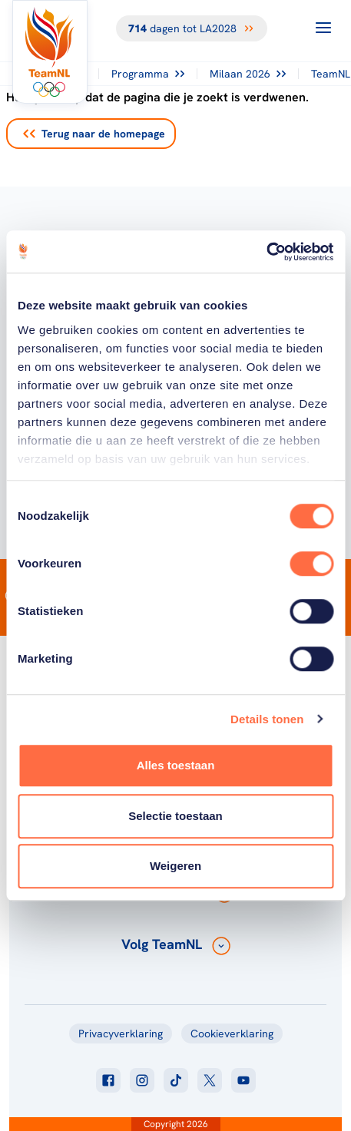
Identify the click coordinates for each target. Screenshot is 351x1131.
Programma (147, 73)
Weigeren (175, 865)
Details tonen (266, 719)
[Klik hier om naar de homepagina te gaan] (50, 52)
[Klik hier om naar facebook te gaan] (108, 1080)
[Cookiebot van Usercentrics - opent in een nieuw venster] (266, 252)
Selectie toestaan (175, 815)
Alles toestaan (176, 765)
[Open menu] (323, 27)
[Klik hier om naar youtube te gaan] (243, 1080)
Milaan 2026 (248, 73)
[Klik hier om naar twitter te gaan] (209, 1080)
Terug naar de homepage (94, 134)
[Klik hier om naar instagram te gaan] (142, 1080)
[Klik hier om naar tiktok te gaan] (176, 1080)
